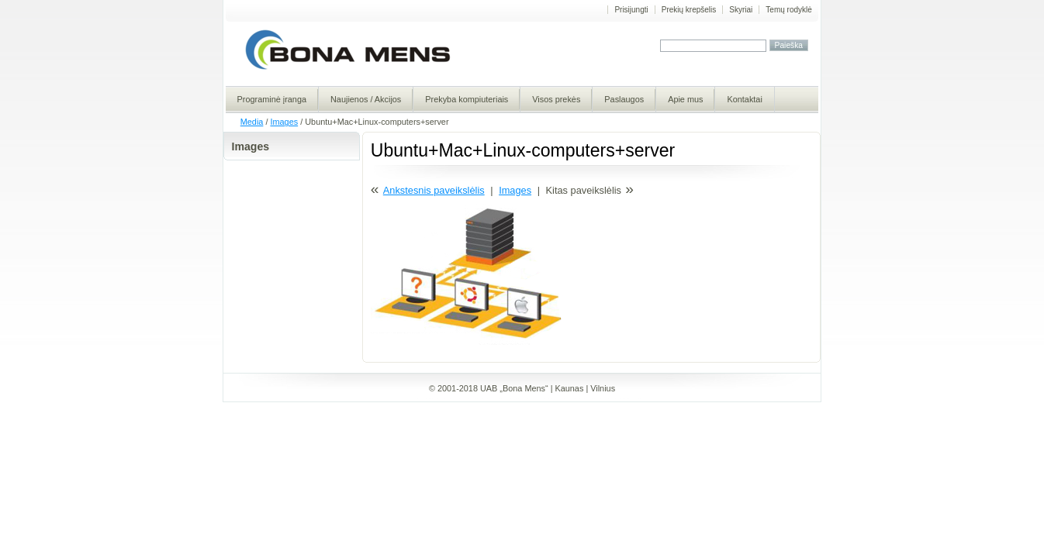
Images (284, 121)
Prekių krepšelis (689, 9)
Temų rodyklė (788, 9)
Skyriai (740, 9)
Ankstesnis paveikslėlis (434, 190)
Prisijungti (631, 9)
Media (252, 121)
